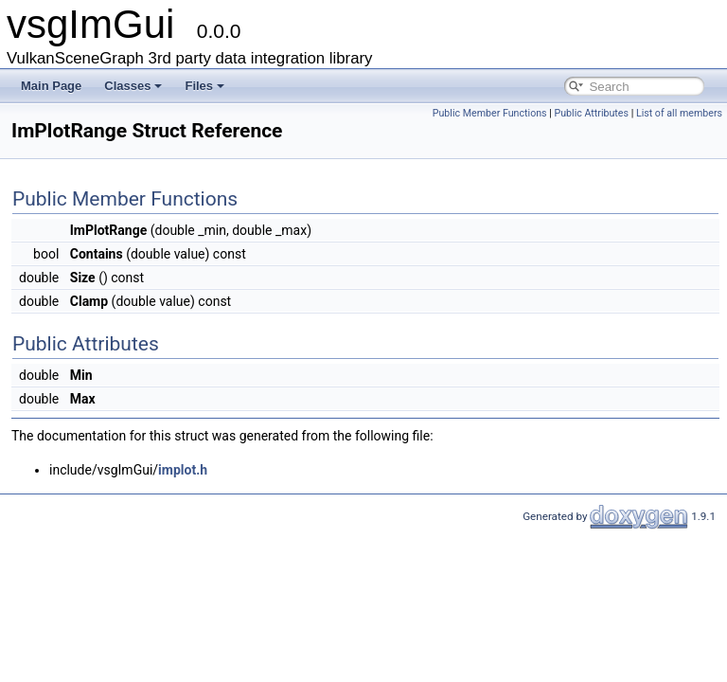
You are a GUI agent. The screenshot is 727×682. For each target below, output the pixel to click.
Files (204, 86)
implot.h (182, 469)
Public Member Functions (490, 113)
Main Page (51, 86)
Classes (133, 86)
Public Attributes (591, 113)
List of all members (679, 113)
